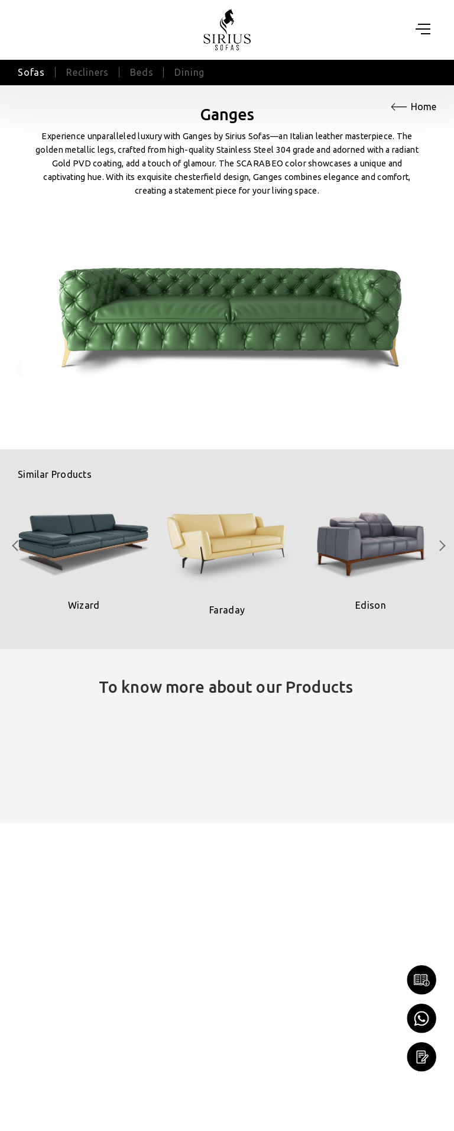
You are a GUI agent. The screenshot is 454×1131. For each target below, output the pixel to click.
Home (423, 106)
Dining (189, 72)
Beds (141, 72)
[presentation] (15, 545)
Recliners (87, 72)
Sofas (31, 72)
